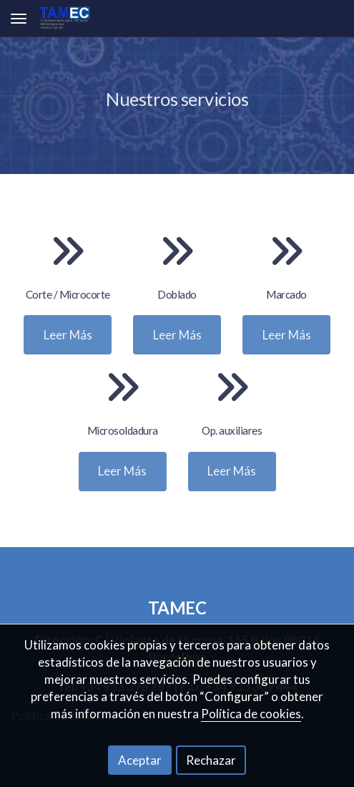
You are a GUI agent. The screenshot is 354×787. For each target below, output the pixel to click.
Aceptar (140, 760)
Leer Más (68, 334)
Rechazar (211, 760)
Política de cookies (251, 713)
